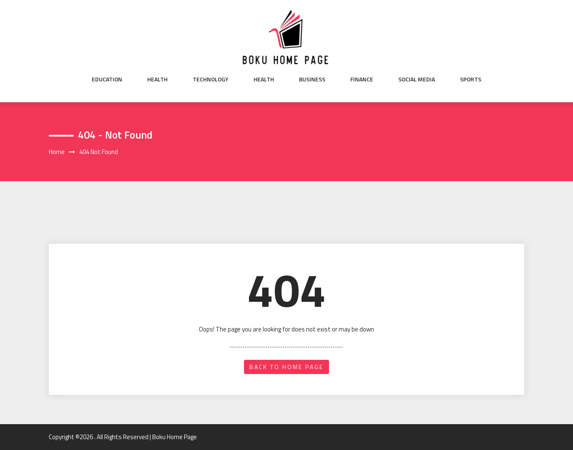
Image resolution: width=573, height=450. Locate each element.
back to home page (286, 366)
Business (312, 79)
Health (157, 79)
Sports (470, 79)
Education (107, 79)
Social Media (416, 79)
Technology (211, 79)
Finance (361, 79)
